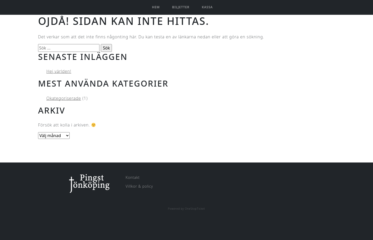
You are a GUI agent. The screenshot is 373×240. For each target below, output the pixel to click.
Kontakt (133, 177)
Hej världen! (58, 71)
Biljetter (181, 7)
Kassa (207, 7)
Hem (156, 7)
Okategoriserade (63, 98)
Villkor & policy (139, 186)
